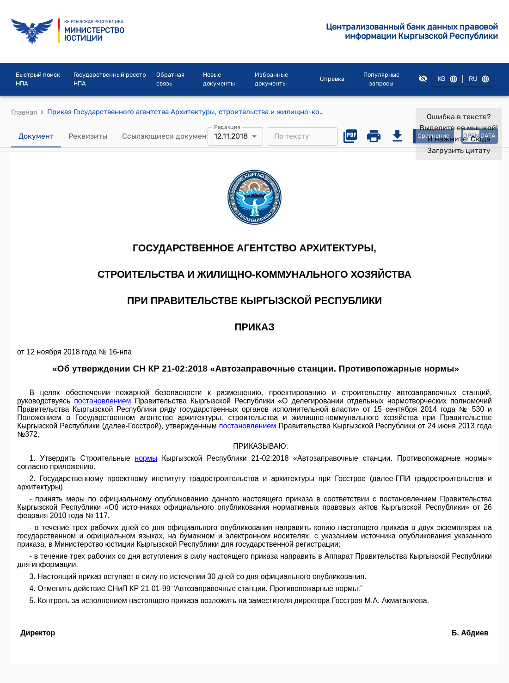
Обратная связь (170, 79)
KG (447, 79)
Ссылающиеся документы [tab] (169, 136)
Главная (24, 112)
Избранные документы (271, 79)
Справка (332, 78)
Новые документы (219, 79)
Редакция (227, 126)
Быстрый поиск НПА (38, 79)
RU (478, 79)
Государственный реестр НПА (110, 79)
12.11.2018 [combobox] (231, 136)
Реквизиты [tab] (88, 136)
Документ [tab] (36, 136)
